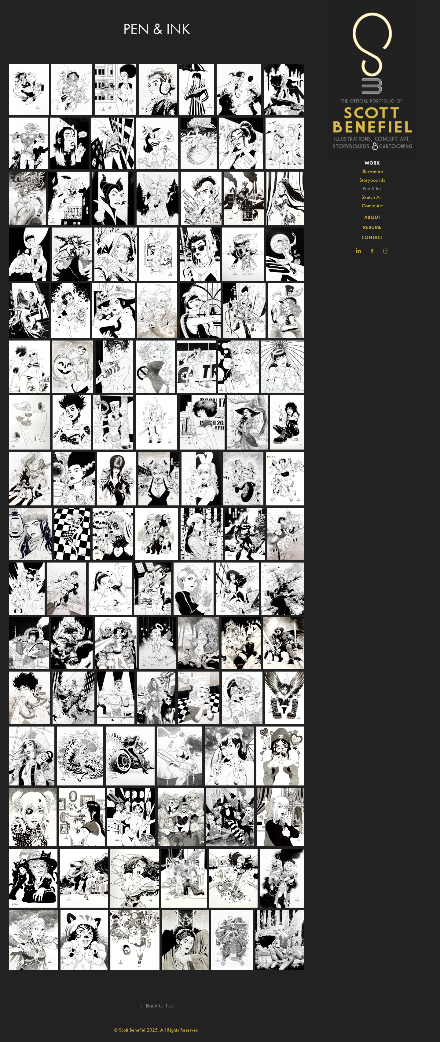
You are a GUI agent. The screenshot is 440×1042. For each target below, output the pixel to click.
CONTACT (372, 237)
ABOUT (372, 217)
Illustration (372, 171)
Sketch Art (372, 197)
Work (372, 163)
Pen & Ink (372, 188)
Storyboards (372, 180)
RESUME (372, 227)
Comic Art (372, 205)
